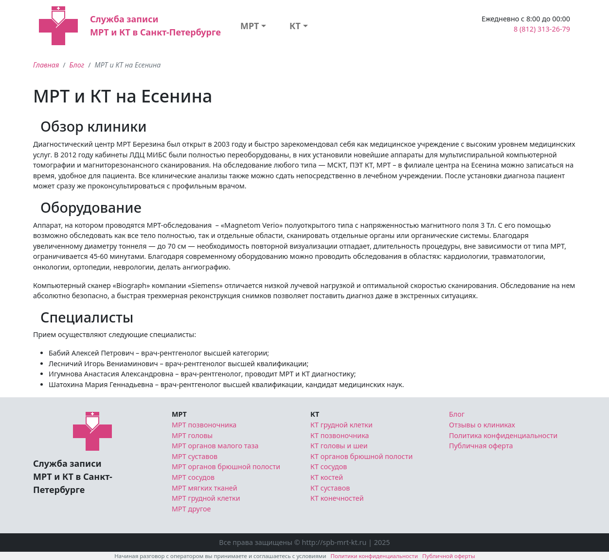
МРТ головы (192, 435)
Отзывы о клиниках (482, 424)
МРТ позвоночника (204, 424)
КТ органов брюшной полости (361, 456)
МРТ (249, 26)
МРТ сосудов (193, 477)
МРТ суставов (194, 456)
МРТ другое (191, 508)
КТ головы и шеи (339, 445)
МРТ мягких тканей (204, 487)
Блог (77, 64)
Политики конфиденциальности (374, 556)
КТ (295, 26)
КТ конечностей (337, 498)
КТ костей (326, 477)
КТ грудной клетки (341, 424)
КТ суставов (330, 487)
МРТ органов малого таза (215, 445)
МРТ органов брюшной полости (226, 466)
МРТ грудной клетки (206, 498)
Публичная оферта (481, 445)
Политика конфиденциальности (503, 435)
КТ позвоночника (339, 435)
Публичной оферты (448, 556)
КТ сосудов (328, 466)
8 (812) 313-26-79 (542, 29)
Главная (46, 64)
